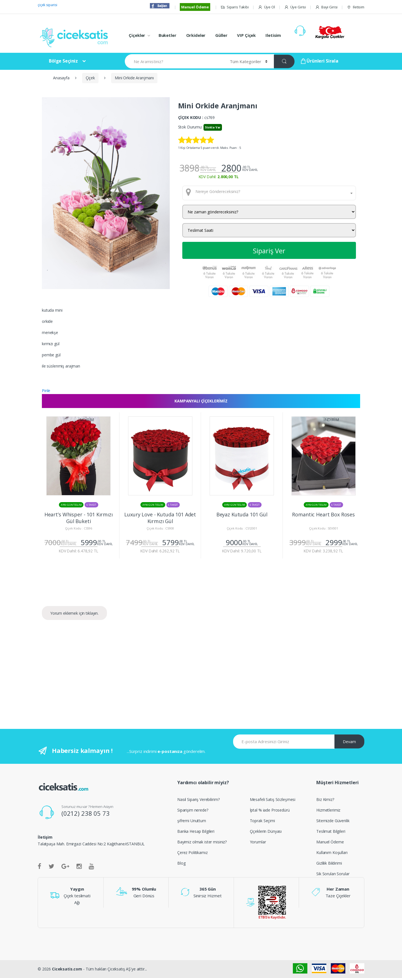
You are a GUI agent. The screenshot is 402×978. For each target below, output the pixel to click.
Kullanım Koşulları (331, 852)
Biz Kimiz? (325, 799)
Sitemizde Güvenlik (332, 820)
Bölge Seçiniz (63, 61)
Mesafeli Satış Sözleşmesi (273, 799)
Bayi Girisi (326, 7)
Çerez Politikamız (192, 852)
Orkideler (196, 35)
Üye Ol (266, 7)
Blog (181, 863)
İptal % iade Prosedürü (270, 810)
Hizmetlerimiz (328, 810)
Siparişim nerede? (192, 810)
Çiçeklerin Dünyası (266, 831)
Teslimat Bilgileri (330, 831)
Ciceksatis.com (67, 969)
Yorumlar (258, 842)
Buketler (167, 35)
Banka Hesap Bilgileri (195, 831)
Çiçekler (137, 35)
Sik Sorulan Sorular (332, 873)
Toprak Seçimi (262, 820)
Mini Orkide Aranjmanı (134, 77)
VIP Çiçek (246, 35)
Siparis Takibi (235, 7)
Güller (221, 35)
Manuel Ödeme (195, 6)
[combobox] (269, 193)
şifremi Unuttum (191, 820)
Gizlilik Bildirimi (329, 863)
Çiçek (90, 77)
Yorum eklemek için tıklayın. (74, 613)
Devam (349, 741)
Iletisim (355, 7)
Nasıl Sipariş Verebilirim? (198, 799)
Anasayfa (61, 77)
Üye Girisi (295, 7)
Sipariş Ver (269, 250)
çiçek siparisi (47, 5)
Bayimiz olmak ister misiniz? (202, 842)
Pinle (46, 390)
